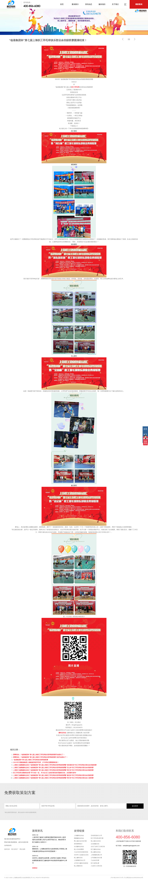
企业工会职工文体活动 (98, 846)
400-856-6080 (31, 6)
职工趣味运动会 (96, 849)
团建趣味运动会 (79, 838)
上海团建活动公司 (79, 860)
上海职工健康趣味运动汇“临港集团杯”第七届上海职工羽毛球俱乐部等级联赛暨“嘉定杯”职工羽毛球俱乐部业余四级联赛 (53, 775)
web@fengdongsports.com (131, 845)
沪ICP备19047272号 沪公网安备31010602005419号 (127, 877)
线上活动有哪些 (79, 849)
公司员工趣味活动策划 (81, 863)
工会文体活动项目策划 (81, 852)
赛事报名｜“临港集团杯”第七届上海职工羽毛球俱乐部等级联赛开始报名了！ (39, 754)
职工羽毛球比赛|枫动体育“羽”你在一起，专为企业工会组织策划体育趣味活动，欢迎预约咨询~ (45, 773)
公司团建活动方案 (96, 857)
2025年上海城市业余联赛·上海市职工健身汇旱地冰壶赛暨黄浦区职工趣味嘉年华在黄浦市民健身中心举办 (49, 859)
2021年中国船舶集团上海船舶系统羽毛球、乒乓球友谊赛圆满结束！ (36, 762)
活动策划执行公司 (96, 835)
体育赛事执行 (78, 844)
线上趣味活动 (78, 857)
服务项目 (102, 4)
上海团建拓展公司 (96, 855)
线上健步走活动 (96, 841)
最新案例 (138, 4)
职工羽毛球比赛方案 (97, 838)
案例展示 (75, 4)
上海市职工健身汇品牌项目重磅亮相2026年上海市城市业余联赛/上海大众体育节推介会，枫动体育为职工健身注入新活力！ (49, 838)
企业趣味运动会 (79, 846)
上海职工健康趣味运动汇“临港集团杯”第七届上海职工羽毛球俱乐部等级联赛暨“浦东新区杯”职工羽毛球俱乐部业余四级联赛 (55, 765)
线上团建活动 (78, 866)
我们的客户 (14, 849)
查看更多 (34, 868)
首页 (62, 4)
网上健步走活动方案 (80, 841)
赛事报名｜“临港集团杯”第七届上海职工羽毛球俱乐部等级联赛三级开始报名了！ (40, 757)
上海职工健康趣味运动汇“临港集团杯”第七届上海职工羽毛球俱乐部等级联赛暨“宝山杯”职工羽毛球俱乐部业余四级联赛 (53, 767)
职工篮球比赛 (95, 863)
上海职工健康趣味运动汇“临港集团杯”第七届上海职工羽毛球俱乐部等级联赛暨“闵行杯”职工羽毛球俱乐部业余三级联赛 (53, 778)
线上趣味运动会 (96, 852)
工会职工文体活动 (96, 866)
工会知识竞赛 (95, 860)
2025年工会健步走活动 (81, 855)
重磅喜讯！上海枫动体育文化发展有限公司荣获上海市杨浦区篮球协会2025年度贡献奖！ (49, 849)
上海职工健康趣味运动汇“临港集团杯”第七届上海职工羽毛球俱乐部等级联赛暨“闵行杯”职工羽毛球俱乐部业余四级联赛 (53, 770)
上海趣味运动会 (79, 835)
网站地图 (22, 849)
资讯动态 (88, 4)
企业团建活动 (95, 844)
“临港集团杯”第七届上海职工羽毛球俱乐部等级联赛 (30, 760)
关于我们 (115, 4)
